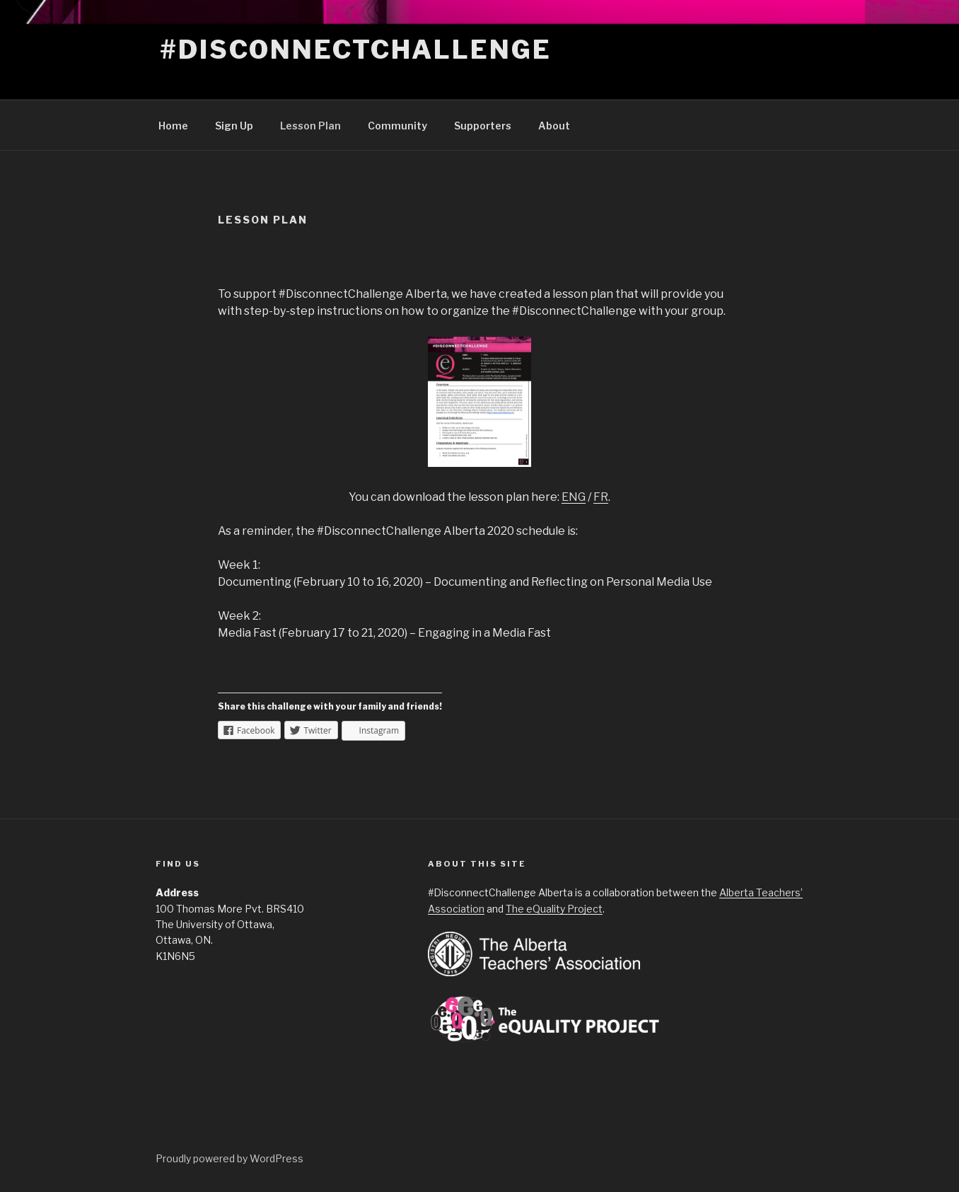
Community (397, 126)
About (554, 126)
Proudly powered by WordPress (229, 1158)
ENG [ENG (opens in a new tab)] (574, 497)
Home (173, 126)
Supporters (482, 126)
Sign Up (234, 126)
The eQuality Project (554, 909)
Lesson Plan (310, 126)
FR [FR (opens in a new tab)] (600, 497)
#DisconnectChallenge (356, 49)
